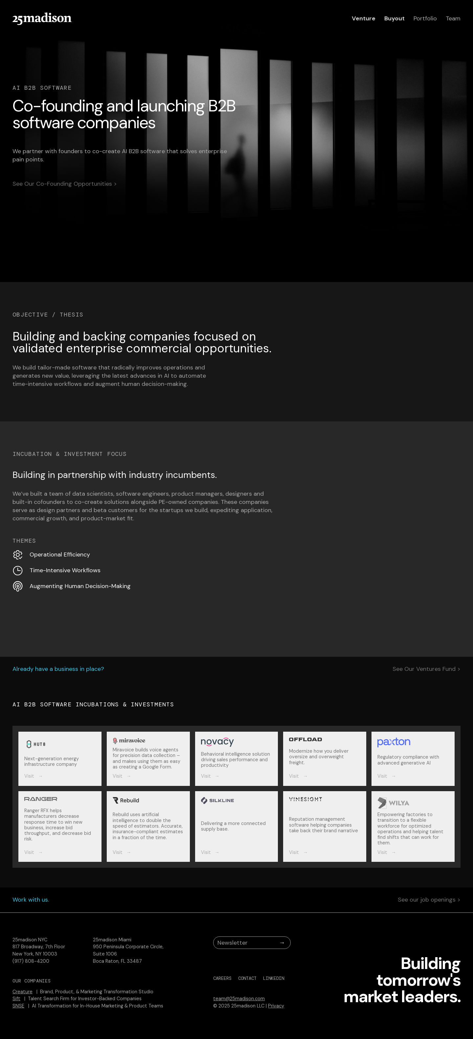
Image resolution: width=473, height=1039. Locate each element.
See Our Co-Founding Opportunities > (64, 184)
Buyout (394, 18)
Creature (22, 992)
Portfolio (425, 18)
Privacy (276, 1006)
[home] (42, 18)
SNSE (18, 1006)
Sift (16, 999)
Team (453, 18)
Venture (363, 18)
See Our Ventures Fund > (427, 669)
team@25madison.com (239, 999)
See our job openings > (429, 900)
